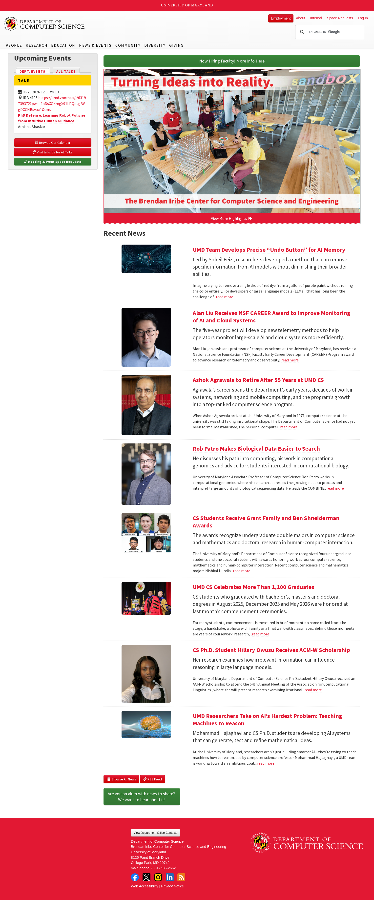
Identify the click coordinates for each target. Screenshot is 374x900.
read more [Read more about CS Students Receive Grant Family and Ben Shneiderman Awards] (241, 570)
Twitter (146, 877)
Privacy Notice (172, 886)
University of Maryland (187, 5)
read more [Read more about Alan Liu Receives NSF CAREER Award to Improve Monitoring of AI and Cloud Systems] (290, 359)
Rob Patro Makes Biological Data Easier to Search (256, 448)
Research (36, 45)
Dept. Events (35, 71)
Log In (363, 18)
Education (63, 45)
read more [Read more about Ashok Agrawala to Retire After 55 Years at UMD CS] (288, 426)
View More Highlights (231, 218)
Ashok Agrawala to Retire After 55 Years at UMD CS (258, 380)
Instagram (158, 877)
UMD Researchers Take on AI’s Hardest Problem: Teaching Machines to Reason (267, 719)
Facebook (135, 877)
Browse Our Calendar (52, 142)
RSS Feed (152, 779)
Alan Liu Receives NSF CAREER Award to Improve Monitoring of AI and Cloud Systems (271, 316)
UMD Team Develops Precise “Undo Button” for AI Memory (269, 249)
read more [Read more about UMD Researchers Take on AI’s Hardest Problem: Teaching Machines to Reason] (265, 763)
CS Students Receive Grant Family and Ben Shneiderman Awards (266, 521)
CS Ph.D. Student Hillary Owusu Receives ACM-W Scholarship (271, 650)
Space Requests (340, 18)
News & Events (95, 45)
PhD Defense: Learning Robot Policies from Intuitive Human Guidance (52, 118)
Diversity (155, 45)
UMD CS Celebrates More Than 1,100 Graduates (253, 587)
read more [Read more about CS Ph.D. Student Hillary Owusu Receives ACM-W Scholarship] (313, 689)
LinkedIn (170, 877)
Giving (176, 45)
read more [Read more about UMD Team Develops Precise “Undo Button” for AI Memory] (224, 296)
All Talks (66, 71)
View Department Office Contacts (155, 833)
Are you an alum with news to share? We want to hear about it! (142, 796)
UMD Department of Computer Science (44, 24)
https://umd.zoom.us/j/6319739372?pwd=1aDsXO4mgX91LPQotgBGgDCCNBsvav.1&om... (52, 103)
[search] (329, 32)
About (300, 18)
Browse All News (121, 779)
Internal (316, 18)
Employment (281, 18)
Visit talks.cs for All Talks (53, 152)
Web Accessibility (144, 886)
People (14, 45)
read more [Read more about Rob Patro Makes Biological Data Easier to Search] (335, 488)
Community (127, 45)
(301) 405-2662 (163, 868)
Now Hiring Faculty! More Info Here (232, 61)
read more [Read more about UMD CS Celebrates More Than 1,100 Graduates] (260, 633)
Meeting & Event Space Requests (53, 161)
